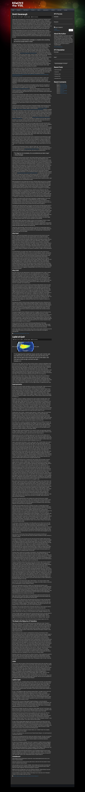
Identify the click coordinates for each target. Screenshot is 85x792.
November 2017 (58, 78)
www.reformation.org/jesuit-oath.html (32, 149)
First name (56, 52)
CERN (14, 776)
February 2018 (57, 74)
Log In (71, 30)
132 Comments (35, 16)
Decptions (26, 10)
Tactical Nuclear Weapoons (33, 776)
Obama (23, 776)
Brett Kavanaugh (19, 14)
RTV (22, 16)
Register (55, 28)
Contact (53, 10)
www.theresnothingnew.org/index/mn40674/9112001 (27, 172)
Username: (56, 16)
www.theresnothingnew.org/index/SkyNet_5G (21, 88)
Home (13, 10)
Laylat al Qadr (19, 776)
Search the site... (73, 10)
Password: (56, 21)
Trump (28, 333)
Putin (25, 333)
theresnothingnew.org (58, 46)
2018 (14, 333)
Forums (65, 10)
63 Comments (35, 339)
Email (55, 57)
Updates (19, 10)
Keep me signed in (59, 27)
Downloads (46, 10)
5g (16, 333)
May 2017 (62, 89)
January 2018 (57, 76)
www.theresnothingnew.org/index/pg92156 (28, 53)
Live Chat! (59, 10)
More (39, 10)
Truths (33, 10)
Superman (57, 71)
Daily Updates (27, 16)
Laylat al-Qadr (18, 337)
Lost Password (57, 30)
